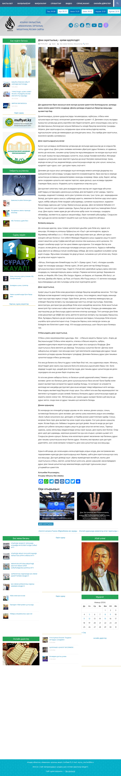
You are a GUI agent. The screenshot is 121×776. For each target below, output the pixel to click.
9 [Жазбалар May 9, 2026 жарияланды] (110, 614)
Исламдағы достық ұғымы (57, 656)
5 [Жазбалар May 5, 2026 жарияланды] (89, 614)
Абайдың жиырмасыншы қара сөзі (21, 614)
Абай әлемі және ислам (17, 596)
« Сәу (84, 632)
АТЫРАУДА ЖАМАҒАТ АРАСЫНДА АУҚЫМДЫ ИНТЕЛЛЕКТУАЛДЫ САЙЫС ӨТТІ (24, 545)
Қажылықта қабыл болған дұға (21, 200)
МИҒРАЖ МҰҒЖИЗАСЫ (19, 103)
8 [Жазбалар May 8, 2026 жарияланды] (105, 614)
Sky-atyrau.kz (70, 771)
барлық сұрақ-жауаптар (19, 304)
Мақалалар (40, 3)
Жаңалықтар (23, 3)
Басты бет (7, 3)
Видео (69, 3)
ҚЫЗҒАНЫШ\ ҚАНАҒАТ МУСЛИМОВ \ (61, 647)
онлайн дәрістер (100, 638)
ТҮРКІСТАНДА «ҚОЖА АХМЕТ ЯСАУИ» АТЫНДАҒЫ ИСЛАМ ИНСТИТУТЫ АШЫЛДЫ (21, 94)
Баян (54, 44)
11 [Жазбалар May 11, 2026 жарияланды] (84, 619)
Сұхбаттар (56, 3)
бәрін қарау (19, 113)
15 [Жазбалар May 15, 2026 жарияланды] (105, 619)
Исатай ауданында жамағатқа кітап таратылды (98, 531)
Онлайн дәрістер (102, 3)
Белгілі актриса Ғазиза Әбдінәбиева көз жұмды (58, 531)
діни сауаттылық (46, 524)
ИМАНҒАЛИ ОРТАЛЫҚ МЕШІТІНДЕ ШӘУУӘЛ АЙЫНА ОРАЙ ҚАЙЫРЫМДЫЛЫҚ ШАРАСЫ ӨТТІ (22, 566)
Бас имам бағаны (66, 44)
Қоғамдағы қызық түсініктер (19, 285)
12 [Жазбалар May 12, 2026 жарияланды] (89, 619)
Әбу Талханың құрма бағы (19, 221)
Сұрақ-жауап (83, 3)
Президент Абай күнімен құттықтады (22, 605)
